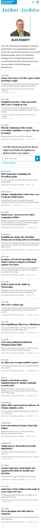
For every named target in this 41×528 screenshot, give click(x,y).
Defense (4, 377)
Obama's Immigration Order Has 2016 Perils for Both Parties (20, 195)
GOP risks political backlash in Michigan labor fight (16, 343)
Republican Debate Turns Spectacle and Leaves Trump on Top (19, 103)
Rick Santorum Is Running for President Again (16, 175)
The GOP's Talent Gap (12, 304)
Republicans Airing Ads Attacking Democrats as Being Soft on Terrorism (20, 238)
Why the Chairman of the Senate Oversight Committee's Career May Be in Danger (20, 130)
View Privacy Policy (9, 163)
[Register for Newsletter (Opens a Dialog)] (37, 158)
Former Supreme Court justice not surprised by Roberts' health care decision (18, 471)
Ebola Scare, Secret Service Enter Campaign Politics (18, 216)
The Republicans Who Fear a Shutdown (20, 324)
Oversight (5, 75)
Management (6, 171)
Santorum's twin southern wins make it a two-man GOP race (20, 490)
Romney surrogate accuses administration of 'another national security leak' (18, 383)
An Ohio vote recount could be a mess (19, 362)
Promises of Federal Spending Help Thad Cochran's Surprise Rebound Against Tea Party (19, 262)
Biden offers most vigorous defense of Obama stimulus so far (20, 406)
